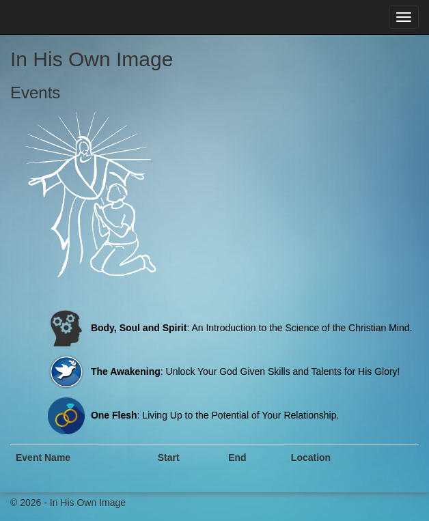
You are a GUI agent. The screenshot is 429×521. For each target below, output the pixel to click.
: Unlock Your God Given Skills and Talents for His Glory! (222, 371)
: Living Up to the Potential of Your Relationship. (191, 415)
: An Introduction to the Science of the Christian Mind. (228, 327)
